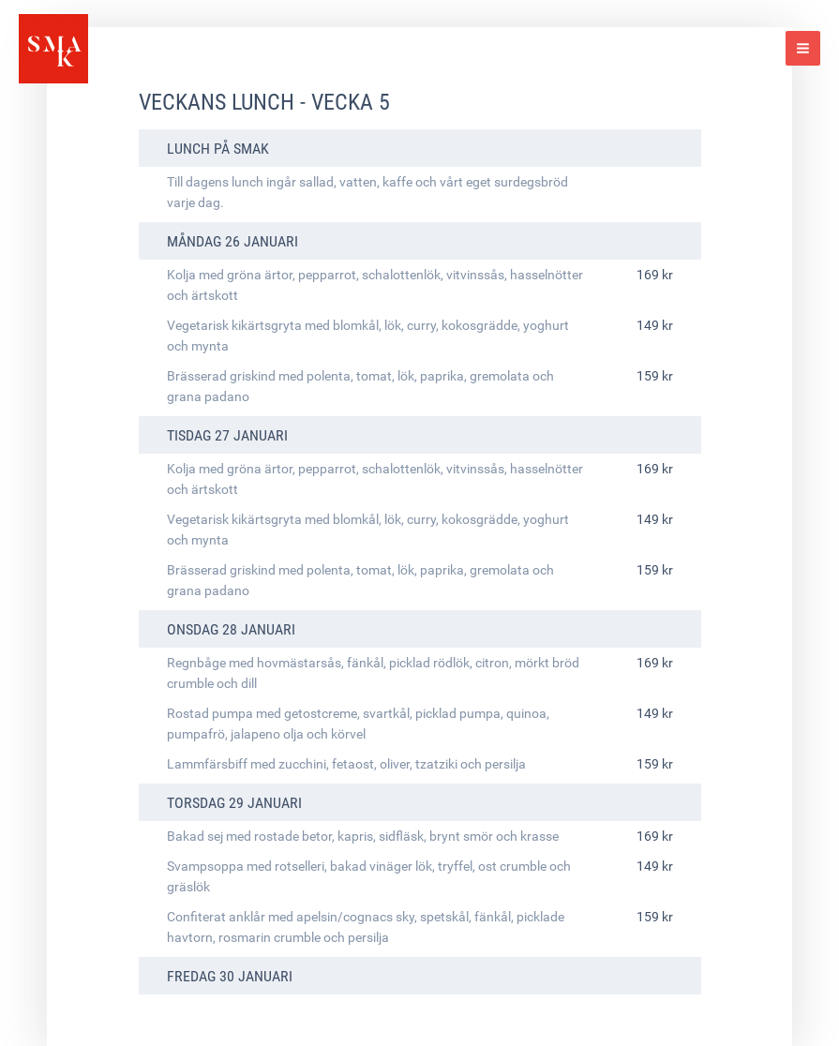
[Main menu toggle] (803, 48)
